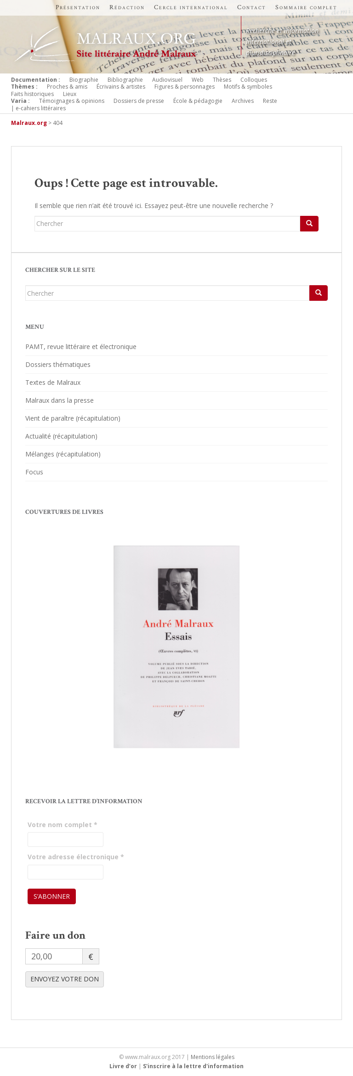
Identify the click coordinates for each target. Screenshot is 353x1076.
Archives (243, 101)
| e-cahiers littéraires (38, 108)
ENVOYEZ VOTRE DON (64, 979)
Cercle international (191, 7)
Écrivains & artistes (121, 86)
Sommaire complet (306, 7)
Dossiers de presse (139, 101)
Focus (34, 472)
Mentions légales (212, 1057)
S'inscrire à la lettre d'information (193, 1066)
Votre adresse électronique (76, 856)
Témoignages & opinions (71, 101)
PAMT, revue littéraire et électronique (81, 346)
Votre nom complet (62, 824)
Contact (251, 7)
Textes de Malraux (52, 382)
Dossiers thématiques (58, 364)
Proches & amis (67, 86)
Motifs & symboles (248, 86)
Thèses (222, 80)
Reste (270, 101)
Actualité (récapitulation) (61, 436)
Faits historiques (32, 94)
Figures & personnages (184, 86)
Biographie (83, 80)
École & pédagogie (197, 101)
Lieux (69, 94)
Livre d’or (123, 1066)
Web (198, 80)
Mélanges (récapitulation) (63, 454)
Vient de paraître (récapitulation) (72, 418)
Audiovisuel (167, 80)
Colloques (253, 80)
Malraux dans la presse (59, 400)
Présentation (78, 7)
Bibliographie (125, 80)
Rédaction (127, 7)
